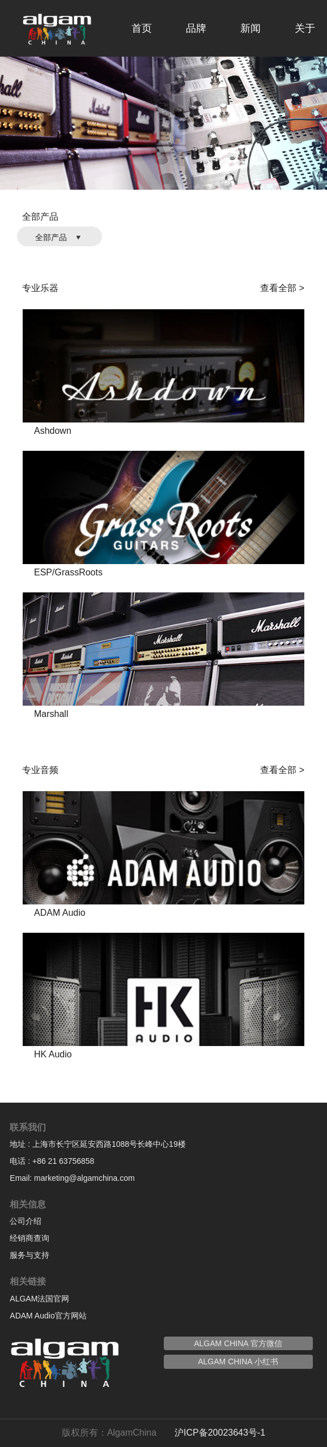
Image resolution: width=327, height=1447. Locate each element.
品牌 (196, 28)
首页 (141, 28)
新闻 (250, 28)
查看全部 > (282, 288)
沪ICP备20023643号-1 (220, 1432)
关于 (305, 28)
